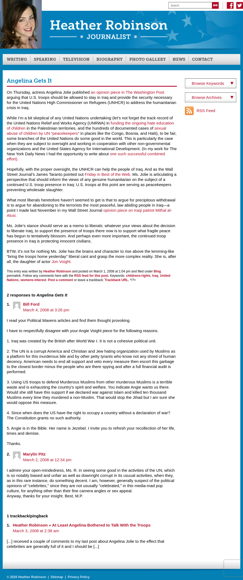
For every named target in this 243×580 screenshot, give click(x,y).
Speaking (45, 59)
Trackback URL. (117, 280)
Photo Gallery (147, 59)
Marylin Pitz (34, 454)
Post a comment (60, 280)
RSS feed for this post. (91, 276)
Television (76, 59)
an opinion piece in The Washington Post (127, 92)
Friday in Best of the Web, (108, 174)
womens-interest (33, 280)
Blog (157, 271)
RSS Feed (206, 110)
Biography (109, 59)
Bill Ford (31, 304)
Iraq (155, 276)
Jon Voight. (62, 261)
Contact (202, 59)
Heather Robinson (57, 271)
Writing (17, 59)
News (179, 59)
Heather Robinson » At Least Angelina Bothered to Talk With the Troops (82, 525)
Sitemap (56, 577)
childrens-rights (138, 276)
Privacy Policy (79, 577)
